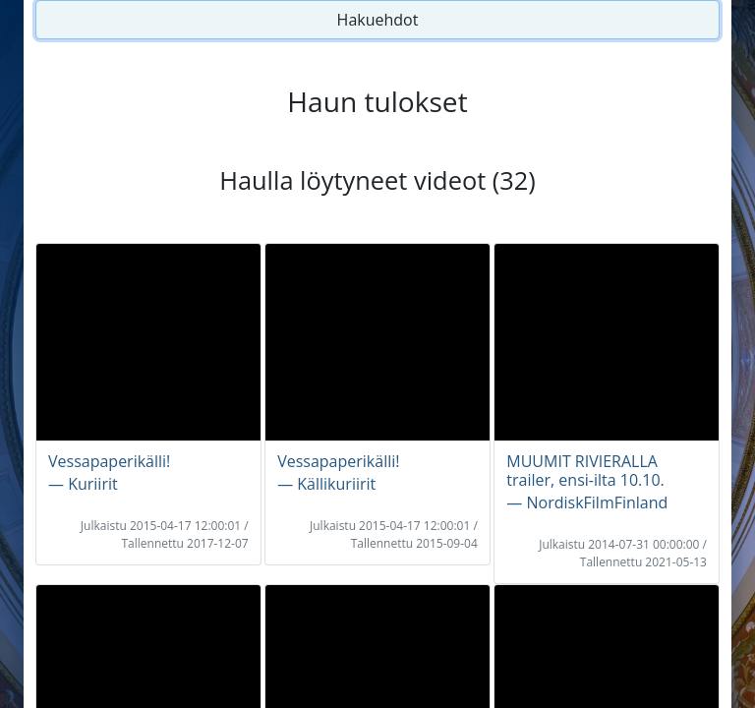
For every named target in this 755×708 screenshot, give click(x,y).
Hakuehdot (378, 19)
